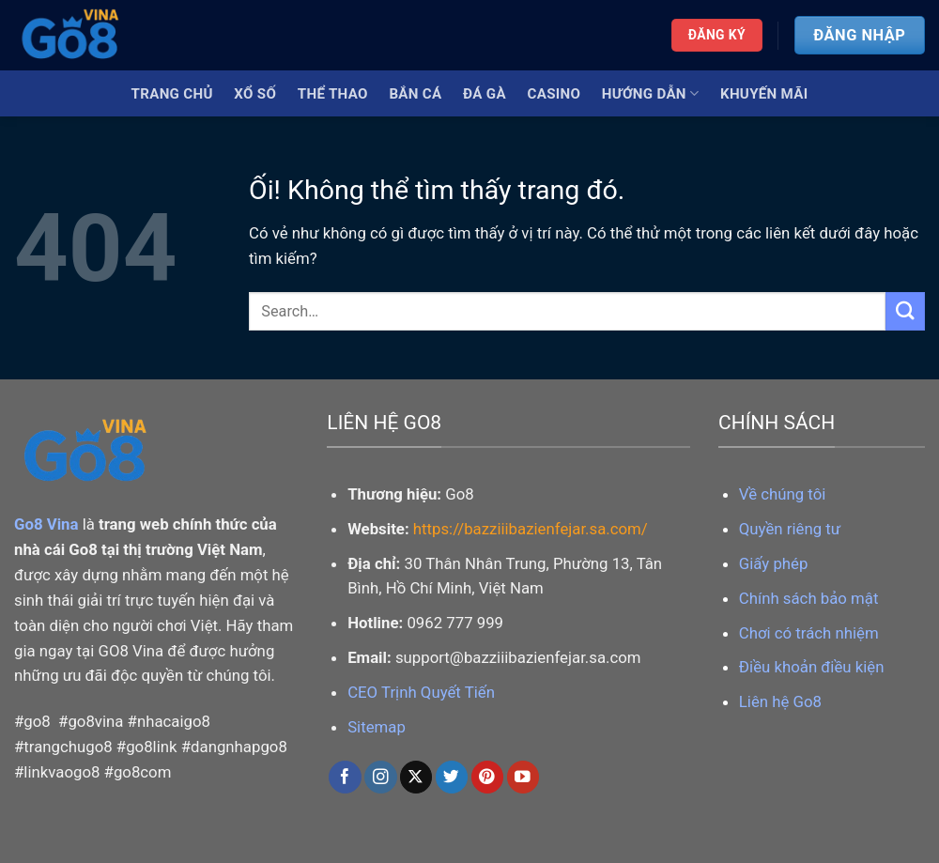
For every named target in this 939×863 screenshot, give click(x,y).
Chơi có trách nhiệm (809, 633)
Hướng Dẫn (650, 93)
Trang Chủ (172, 93)
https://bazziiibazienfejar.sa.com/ (530, 528)
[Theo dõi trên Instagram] (380, 777)
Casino (554, 93)
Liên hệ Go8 (780, 701)
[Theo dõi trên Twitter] (452, 777)
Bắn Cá (415, 93)
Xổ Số (255, 93)
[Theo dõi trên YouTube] (523, 777)
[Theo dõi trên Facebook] (345, 777)
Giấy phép (773, 563)
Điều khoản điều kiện (812, 666)
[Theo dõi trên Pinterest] (487, 777)
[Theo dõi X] (416, 777)
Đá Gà (484, 93)
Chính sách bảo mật (809, 598)
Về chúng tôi (782, 494)
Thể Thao (333, 93)
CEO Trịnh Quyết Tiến (421, 692)
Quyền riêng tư (789, 528)
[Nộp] (905, 311)
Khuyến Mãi (764, 93)
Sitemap (376, 726)
